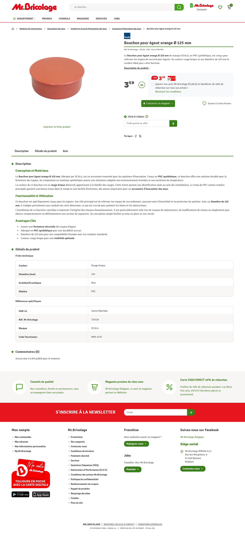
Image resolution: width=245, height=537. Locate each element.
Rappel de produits (80, 488)
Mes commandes (23, 437)
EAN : (148, 49)
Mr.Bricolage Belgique (192, 437)
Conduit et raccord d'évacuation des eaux (89, 29)
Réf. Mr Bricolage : (131, 49)
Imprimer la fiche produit (56, 126)
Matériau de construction (31, 29)
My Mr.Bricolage (23, 451)
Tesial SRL (150, 528)
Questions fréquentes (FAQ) (84, 465)
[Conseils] (19, 386)
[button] (229, 7)
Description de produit (137, 68)
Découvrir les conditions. (168, 91)
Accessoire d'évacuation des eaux (126, 29)
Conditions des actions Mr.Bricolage (88, 474)
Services (74, 460)
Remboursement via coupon (84, 484)
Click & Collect (136, 116)
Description (22, 151)
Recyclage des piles (80, 493)
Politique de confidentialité (84, 479)
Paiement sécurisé (79, 455)
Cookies (74, 498)
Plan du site (76, 502)
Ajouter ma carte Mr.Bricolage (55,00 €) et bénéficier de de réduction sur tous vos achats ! (189, 86)
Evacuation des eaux (56, 29)
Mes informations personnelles (30, 446)
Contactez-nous (78, 446)
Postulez (131, 469)
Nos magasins (77, 441)
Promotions (76, 437)
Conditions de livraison (82, 451)
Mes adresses (21, 441)
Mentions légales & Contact (119, 524)
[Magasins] (94, 386)
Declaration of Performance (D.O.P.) (88, 470)
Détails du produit (46, 151)
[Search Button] (179, 7)
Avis (65, 151)
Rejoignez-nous (134, 443)
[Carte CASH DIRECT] (169, 386)
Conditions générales (150, 524)
